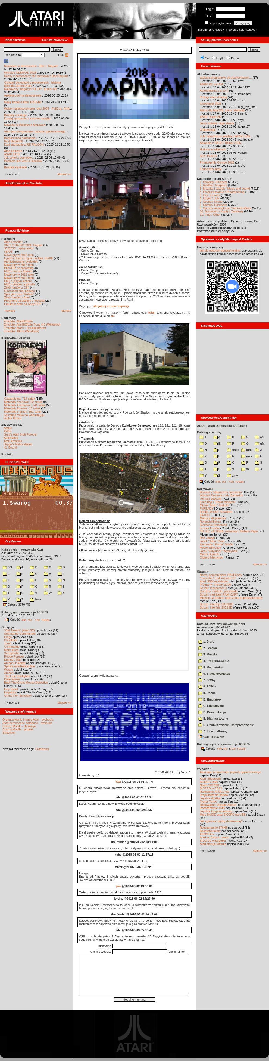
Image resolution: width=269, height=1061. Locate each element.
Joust (7, 643)
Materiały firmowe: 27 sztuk (22, 408)
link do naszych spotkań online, (220, 250)
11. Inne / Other (210, 214)
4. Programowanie (213, 660)
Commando (12, 646)
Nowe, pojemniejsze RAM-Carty (221, 574)
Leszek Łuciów (209, 528)
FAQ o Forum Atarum (18, 271)
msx (246, 456)
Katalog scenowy (209, 432)
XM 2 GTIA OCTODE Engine (23, 245)
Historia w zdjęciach (213, 149)
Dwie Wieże (12, 679)
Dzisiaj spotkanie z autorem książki (27, 118)
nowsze (10, 310)
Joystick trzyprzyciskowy (216, 811)
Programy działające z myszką (24, 300)
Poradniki (8, 238)
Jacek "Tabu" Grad (212, 541)
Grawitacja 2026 (210, 103)
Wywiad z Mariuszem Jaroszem (221, 492)
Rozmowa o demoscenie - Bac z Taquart (31, 66)
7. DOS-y (207, 680)
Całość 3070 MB (16, 604)
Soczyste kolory (210, 830)
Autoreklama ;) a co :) (214, 90)
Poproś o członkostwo (240, 29)
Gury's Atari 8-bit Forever (20, 434)
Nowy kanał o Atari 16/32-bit (22, 102)
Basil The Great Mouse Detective (26, 682)
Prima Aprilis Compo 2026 (217, 162)
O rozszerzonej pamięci (19, 290)
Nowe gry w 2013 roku (19, 255)
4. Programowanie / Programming (222, 191)
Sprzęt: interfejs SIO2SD (216, 607)
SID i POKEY (208, 156)
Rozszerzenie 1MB (212, 808)
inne (35, 599)
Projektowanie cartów (214, 795)
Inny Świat (11, 689)
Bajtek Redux (12, 418)
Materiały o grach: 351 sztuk (23, 411)
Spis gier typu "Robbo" (19, 294)
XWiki (7, 431)
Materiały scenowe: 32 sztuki (23, 401)
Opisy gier (8, 627)
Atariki (8, 428)
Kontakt (6, 454)
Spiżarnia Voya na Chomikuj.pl (24, 415)
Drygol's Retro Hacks (18, 444)
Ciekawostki (208, 129)
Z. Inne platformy (212, 731)
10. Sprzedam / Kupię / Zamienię (221, 211)
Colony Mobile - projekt (17, 729)
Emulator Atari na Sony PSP (22, 304)
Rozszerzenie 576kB (213, 827)
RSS (63, 55)
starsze (66, 310)
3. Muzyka (207, 654)
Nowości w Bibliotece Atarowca (24, 125)
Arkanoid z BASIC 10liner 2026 (220, 142)
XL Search (11, 447)
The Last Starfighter (17, 676)
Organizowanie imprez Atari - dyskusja (27, 719)
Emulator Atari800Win (18, 321)
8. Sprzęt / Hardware (213, 204)
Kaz (118, 781)
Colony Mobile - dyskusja (19, 726)
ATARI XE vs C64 (211, 84)
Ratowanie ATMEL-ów (214, 791)
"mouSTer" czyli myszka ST (218, 578)
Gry (207, 58)
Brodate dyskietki (15, 167)
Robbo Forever (14, 656)
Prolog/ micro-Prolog (213, 97)
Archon (9, 672)
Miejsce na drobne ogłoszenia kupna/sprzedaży (231, 597)
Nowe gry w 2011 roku (19, 274)
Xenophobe (11, 653)
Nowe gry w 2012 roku (19, 264)
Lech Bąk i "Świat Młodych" (218, 502)
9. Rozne (206, 693)
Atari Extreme (13, 151)
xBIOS (8, 251)
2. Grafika (207, 648)
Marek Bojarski (210, 554)
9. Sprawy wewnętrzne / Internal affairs (225, 208)
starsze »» (64, 174)
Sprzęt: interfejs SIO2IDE (216, 604)
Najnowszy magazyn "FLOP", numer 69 (30, 89)
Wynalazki (204, 768)
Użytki (220, 58)
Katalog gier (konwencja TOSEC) (24, 612)
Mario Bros (11, 650)
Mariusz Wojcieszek (213, 518)
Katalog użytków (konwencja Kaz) (221, 623)
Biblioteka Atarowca (15, 337)
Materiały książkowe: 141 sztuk (24, 405)
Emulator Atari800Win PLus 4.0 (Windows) (32, 324)
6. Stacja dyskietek (214, 673)
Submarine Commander (20, 633)
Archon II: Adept (15, 663)
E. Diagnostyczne (213, 718)
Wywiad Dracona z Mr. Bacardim (221, 495)
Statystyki (8, 732)
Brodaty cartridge (15, 115)
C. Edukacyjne (211, 705)
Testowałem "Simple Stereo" (218, 804)
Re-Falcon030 (13, 141)
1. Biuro (206, 641)
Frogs (8, 637)
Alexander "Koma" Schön (216, 544)
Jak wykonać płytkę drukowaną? (221, 821)
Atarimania (11, 437)
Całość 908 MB (211, 736)
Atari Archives (13, 441)
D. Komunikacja (212, 712)
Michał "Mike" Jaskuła (214, 505)
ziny (232, 475)
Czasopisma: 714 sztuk (19, 398)
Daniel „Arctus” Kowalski (216, 511)
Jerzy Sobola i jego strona (217, 123)
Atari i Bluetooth (210, 778)
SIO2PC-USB (209, 782)
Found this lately (210, 169)
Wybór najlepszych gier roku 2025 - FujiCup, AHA (37, 108)
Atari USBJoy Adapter (214, 581)
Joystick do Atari (210, 798)
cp (259, 437)
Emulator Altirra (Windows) (21, 331)
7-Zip (37, 619)
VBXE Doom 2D (210, 116)
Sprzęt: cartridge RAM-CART (219, 594)
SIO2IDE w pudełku (213, 840)
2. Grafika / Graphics (213, 185)
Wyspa (8, 669)
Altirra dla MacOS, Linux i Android (222, 110)
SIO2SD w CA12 (211, 788)
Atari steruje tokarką (213, 844)
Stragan (202, 571)
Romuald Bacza (210, 521)
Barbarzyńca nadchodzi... (21, 138)
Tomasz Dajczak (210, 498)
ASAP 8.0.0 (12, 154)
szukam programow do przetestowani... (226, 77)
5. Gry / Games (210, 195)
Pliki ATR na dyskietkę (18, 268)
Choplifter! (11, 640)
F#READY (207, 508)
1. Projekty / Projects (213, 182)
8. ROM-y (207, 686)
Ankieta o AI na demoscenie (22, 95)
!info (233, 449)
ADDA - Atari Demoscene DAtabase (222, 425)
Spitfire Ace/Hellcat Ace (19, 666)
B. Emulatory (210, 699)
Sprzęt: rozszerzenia (213, 588)
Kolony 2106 (12, 659)
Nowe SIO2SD (209, 785)
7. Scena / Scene (211, 201)
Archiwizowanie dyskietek (21, 261)
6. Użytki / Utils (210, 198)
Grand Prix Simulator (18, 695)
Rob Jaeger (207, 537)
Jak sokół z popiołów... (19, 157)
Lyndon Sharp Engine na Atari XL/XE (28, 258)
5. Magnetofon (211, 667)
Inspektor (10, 692)
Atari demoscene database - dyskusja (27, 722)
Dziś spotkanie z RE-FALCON (24, 144)
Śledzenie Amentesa (213, 524)
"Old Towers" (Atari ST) (19, 630)
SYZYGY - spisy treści (19, 248)
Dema (235, 58)
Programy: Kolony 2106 (215, 584)
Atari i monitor (13, 241)
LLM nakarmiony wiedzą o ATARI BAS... (226, 136)
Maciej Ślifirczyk (210, 547)
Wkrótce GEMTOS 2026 (20, 72)
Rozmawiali (205, 489)
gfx (260, 443)
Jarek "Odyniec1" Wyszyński (218, 551)
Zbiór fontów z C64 (16, 287)
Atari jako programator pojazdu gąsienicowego (34, 131)
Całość (13, 619)
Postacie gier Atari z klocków (23, 160)
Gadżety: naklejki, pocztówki (218, 591)
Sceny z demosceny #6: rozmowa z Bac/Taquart (36, 76)
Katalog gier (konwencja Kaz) (22, 549)
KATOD (205, 515)
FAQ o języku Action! (18, 281)
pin (118, 886)
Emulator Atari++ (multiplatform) (25, 327)
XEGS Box (207, 834)
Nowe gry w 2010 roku (19, 277)
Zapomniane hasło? (211, 29)
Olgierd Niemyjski (211, 557)
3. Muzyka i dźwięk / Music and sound (225, 188)
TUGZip (45, 619)
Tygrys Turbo (208, 801)
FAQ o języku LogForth (19, 284)
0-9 (7, 567)
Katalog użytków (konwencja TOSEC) (223, 744)
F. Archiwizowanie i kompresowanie (226, 725)
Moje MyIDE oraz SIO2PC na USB (223, 814)
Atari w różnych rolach (214, 837)
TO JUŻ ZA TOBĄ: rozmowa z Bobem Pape (229, 531)
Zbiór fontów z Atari (17, 297)
